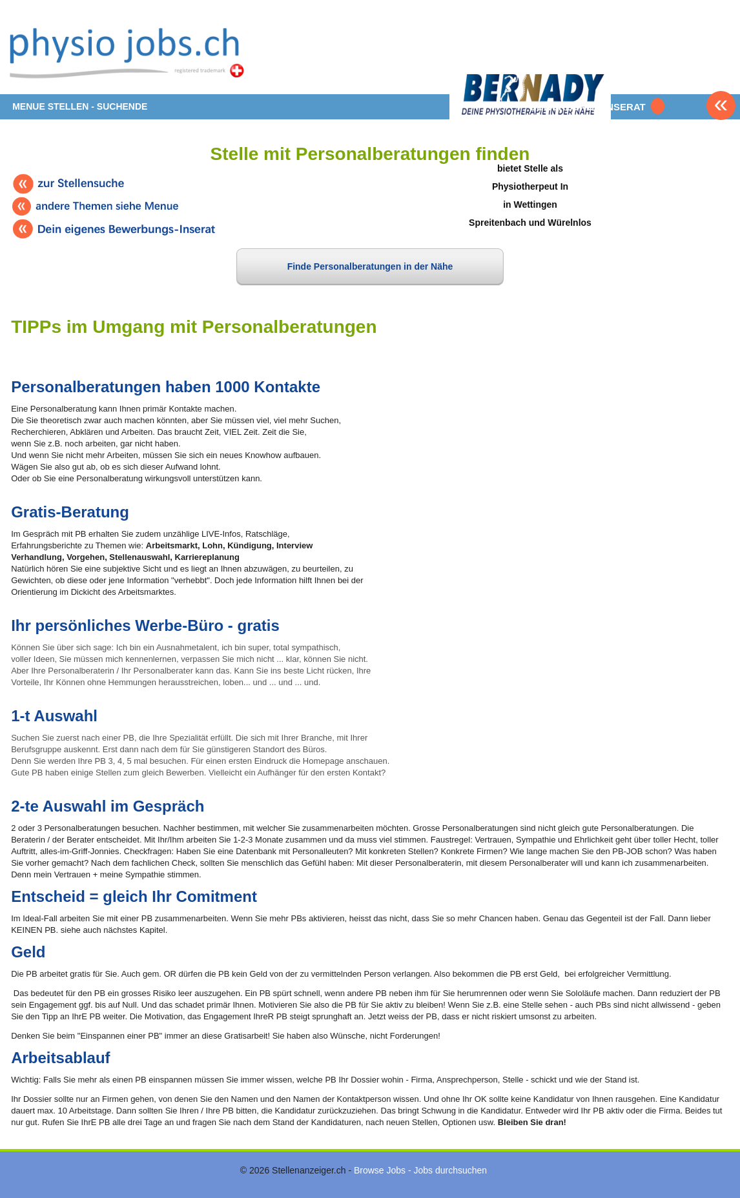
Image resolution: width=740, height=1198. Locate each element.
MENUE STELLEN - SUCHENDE (79, 106)
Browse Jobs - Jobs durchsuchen (420, 1170)
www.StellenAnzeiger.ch (130, 52)
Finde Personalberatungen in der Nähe (370, 266)
